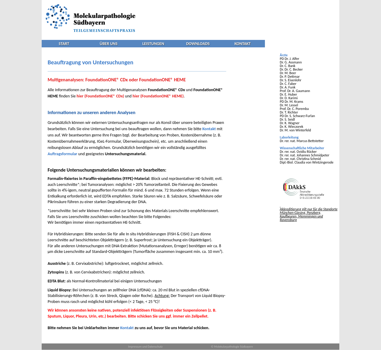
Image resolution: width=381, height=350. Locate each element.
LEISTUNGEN (153, 43)
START (64, 43)
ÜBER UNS (109, 43)
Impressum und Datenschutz (145, 347)
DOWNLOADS (198, 43)
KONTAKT (243, 43)
